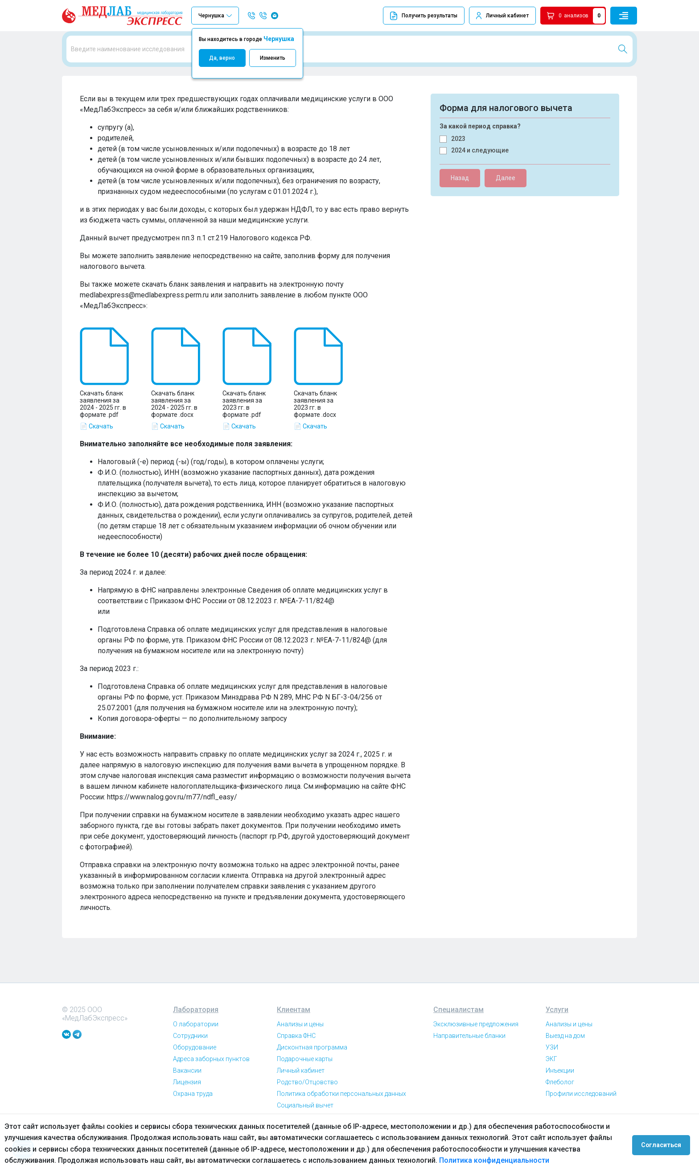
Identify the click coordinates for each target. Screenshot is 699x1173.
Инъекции (560, 1107)
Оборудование (194, 1084)
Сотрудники (190, 1073)
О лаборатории (195, 1061)
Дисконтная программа (312, 1084)
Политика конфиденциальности (441, 1160)
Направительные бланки (469, 1073)
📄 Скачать (96, 463)
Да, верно (222, 58)
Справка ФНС (296, 1073)
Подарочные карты (305, 1096)
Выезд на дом (565, 1073)
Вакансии (187, 1107)
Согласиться (664, 1143)
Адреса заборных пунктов (211, 1096)
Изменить (272, 58)
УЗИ (552, 1084)
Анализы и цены (300, 1061)
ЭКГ (551, 1096)
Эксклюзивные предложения (475, 1061)
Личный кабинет (507, 15)
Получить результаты (423, 16)
